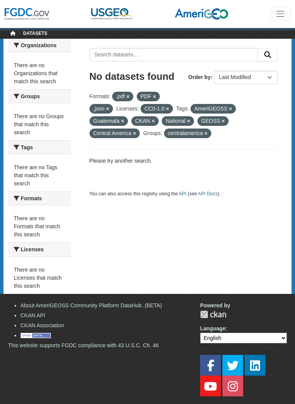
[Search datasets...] (174, 55)
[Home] (13, 33)
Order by (199, 77)
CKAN (213, 314)
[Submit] (268, 55)
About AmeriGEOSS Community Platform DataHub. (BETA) (91, 305)
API (183, 193)
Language (212, 328)
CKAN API (32, 315)
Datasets (35, 33)
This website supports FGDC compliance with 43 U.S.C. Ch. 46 (83, 345)
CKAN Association (42, 325)
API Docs (207, 193)
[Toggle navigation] (280, 14)
